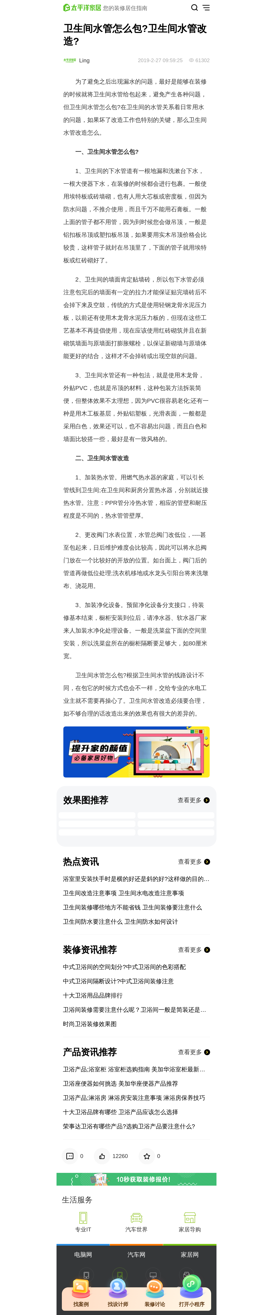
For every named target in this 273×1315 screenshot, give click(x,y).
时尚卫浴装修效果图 (90, 1024)
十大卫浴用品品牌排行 (93, 995)
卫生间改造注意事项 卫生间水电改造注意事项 (123, 893)
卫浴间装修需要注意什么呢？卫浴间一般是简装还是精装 (136, 1009)
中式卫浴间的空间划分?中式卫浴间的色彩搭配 (124, 967)
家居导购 (190, 1229)
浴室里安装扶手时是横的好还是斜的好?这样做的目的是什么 (136, 879)
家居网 (190, 1254)
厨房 (137, 490)
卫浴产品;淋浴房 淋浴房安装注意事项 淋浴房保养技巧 (134, 1098)
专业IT (83, 1229)
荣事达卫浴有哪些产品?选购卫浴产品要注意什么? (129, 1126)
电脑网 (83, 1254)
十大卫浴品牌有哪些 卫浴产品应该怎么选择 (120, 1112)
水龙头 (158, 573)
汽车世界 (136, 1229)
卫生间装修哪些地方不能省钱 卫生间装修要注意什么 (132, 907)
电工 (201, 688)
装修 (201, 81)
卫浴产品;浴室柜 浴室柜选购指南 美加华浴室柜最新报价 (136, 1069)
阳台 (178, 573)
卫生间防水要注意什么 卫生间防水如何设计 (120, 921)
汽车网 (136, 1254)
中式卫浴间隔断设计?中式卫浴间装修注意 (118, 981)
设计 (192, 675)
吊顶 (177, 222)
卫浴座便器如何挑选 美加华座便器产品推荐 (120, 1083)
